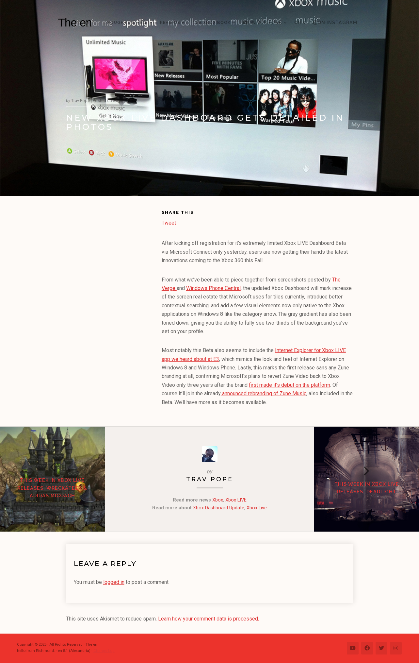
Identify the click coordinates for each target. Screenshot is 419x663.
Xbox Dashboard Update (218, 508)
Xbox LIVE (236, 500)
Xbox (217, 500)
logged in (113, 582)
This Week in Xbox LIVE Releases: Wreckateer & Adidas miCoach (52, 488)
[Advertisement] (113, 309)
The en (75, 22)
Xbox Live (257, 508)
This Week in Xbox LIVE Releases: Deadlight (366, 488)
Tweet (169, 222)
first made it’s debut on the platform (289, 385)
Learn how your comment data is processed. (208, 619)
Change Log (104, 650)
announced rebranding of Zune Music (263, 393)
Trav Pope (209, 479)
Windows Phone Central (213, 288)
